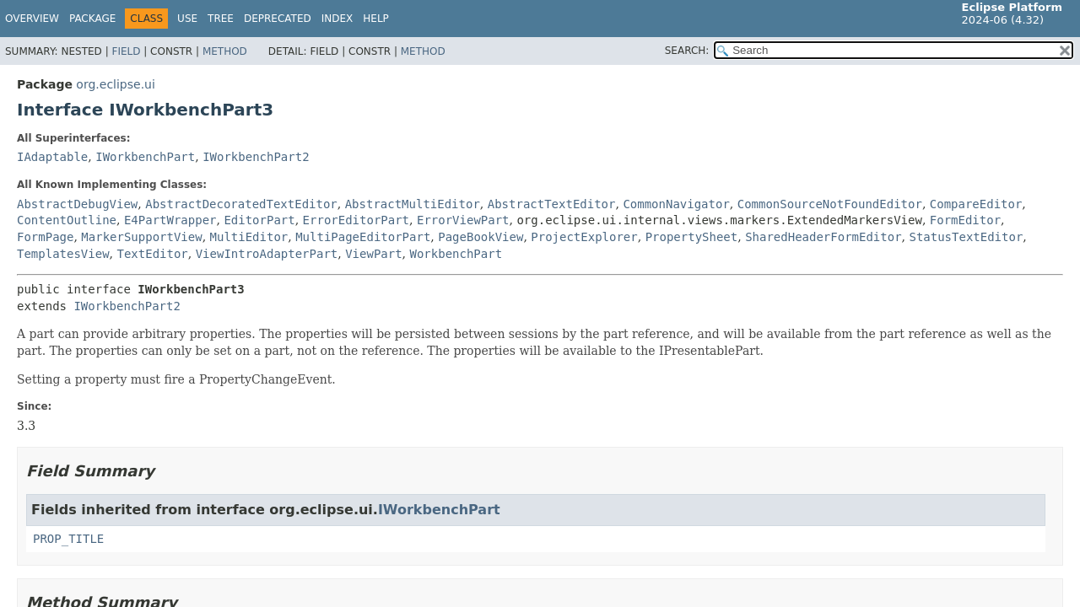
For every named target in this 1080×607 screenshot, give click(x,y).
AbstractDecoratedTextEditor (241, 204)
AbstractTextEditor (552, 204)
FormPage (45, 237)
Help (376, 18)
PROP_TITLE (68, 538)
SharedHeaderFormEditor (823, 237)
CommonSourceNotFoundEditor (829, 204)
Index (337, 18)
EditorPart (259, 220)
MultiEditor (249, 237)
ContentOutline (66, 220)
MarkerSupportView (141, 237)
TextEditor (151, 254)
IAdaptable (52, 157)
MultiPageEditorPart (362, 237)
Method (224, 51)
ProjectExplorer (584, 237)
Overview (32, 18)
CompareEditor (976, 204)
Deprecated (277, 18)
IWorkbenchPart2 (255, 157)
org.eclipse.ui (115, 84)
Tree (221, 18)
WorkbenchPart (456, 254)
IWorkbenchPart (145, 157)
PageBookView (480, 237)
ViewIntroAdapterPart (267, 254)
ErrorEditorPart (356, 220)
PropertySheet (691, 237)
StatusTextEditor (966, 237)
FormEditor (965, 220)
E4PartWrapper (170, 220)
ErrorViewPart (463, 220)
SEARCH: (687, 50)
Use (187, 18)
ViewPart (373, 254)
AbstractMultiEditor (412, 204)
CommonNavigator (676, 204)
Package (92, 18)
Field (125, 51)
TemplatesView (63, 254)
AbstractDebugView (77, 204)
